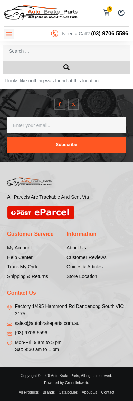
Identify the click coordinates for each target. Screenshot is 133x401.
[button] (9, 34)
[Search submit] (66, 67)
